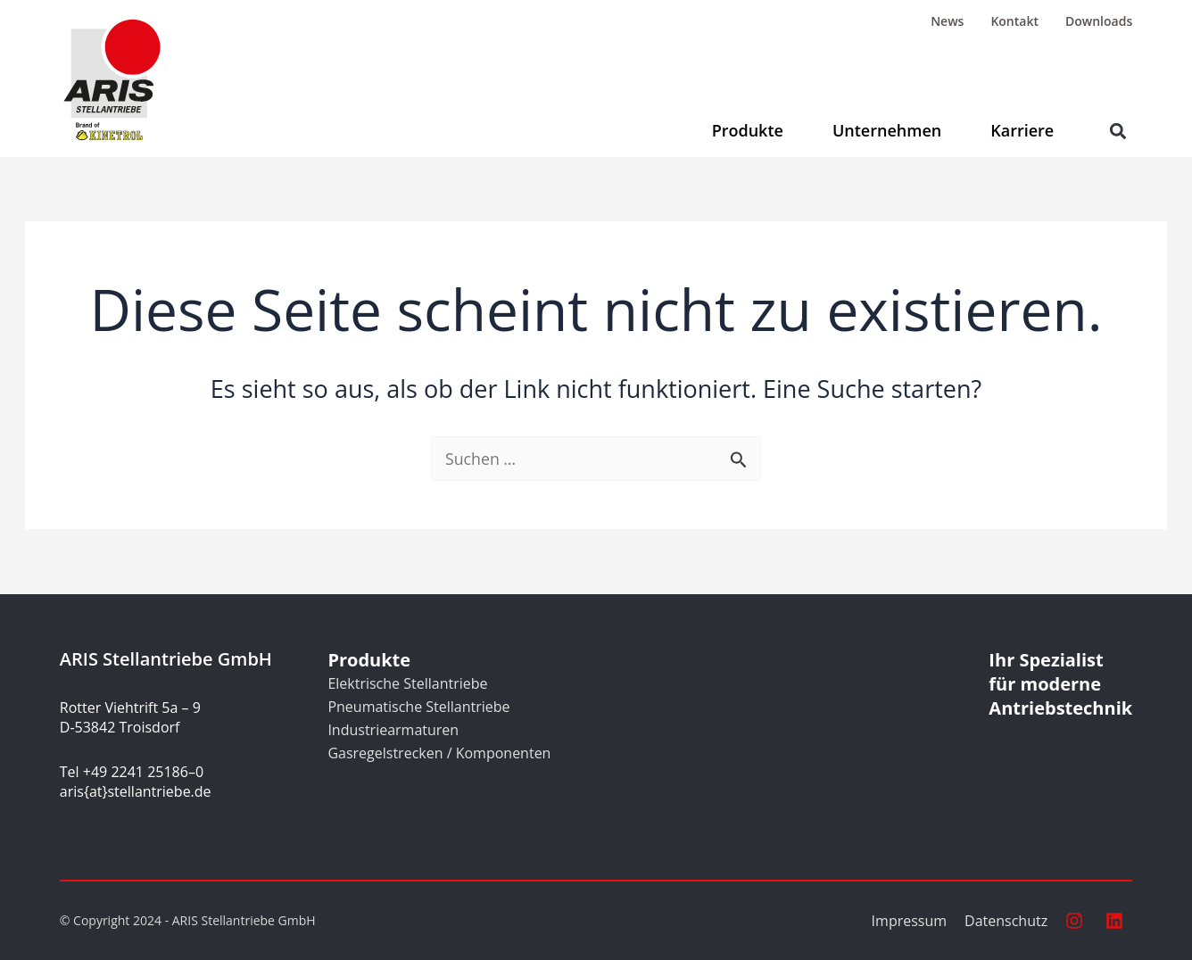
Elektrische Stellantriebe (407, 683)
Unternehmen (886, 130)
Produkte (747, 130)
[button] (1117, 130)
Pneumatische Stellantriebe (418, 706)
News (947, 20)
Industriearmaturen (393, 730)
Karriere (1022, 130)
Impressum (909, 921)
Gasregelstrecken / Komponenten (438, 753)
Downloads (1098, 20)
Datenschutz (1005, 921)
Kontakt (1014, 20)
